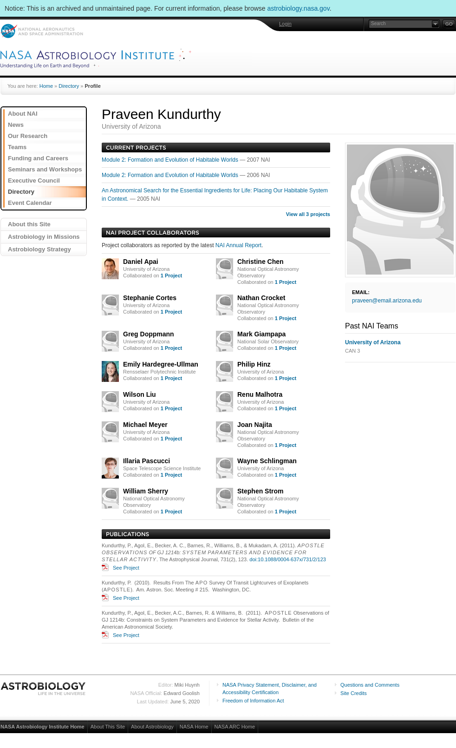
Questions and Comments (369, 685)
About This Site (108, 726)
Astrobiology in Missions (44, 236)
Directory (69, 86)
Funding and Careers (38, 158)
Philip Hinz (254, 364)
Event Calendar (30, 202)
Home (46, 86)
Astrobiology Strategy (39, 249)
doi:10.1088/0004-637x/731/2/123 (287, 559)
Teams (17, 147)
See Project (126, 568)
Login (285, 23)
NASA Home (194, 726)
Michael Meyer (145, 424)
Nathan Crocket (261, 298)
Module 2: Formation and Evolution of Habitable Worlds (171, 160)
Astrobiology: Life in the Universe (43, 688)
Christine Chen (260, 261)
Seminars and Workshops (45, 169)
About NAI (23, 113)
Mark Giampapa (261, 334)
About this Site (29, 224)
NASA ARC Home (235, 726)
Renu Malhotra (259, 394)
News (16, 124)
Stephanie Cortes (149, 298)
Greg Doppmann (148, 334)
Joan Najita (254, 424)
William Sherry (145, 491)
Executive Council (34, 180)
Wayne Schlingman (267, 461)
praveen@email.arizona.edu (387, 300)
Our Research (27, 135)
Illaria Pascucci (146, 461)
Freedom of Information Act (253, 700)
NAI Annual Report (238, 245)
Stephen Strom (260, 491)
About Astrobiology (152, 726)
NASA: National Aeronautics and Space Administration (41, 31)
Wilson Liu (139, 394)
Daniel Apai (140, 261)
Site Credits (353, 693)
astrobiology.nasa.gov (298, 8)
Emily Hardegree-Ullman (160, 364)
